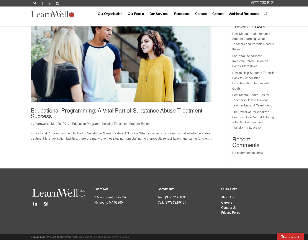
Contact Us (228, 207)
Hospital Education (115, 124)
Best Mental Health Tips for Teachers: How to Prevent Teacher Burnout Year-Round (252, 100)
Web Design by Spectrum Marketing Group (104, 237)
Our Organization (110, 14)
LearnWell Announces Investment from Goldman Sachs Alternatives (250, 61)
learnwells (42, 124)
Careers (201, 14)
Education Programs (86, 124)
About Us (227, 197)
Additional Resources (244, 14)
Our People (136, 14)
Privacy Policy (230, 212)
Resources (182, 14)
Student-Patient (140, 124)
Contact (217, 14)
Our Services (158, 14)
